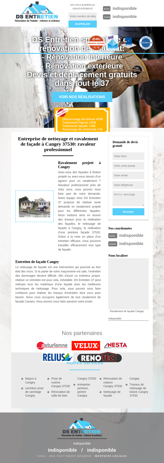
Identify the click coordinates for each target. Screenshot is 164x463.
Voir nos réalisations (82, 97)
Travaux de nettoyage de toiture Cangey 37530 (139, 390)
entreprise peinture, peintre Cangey (83, 390)
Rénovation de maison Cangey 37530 (113, 382)
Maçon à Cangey (30, 380)
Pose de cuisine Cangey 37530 (60, 382)
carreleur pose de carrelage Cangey (34, 392)
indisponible (125, 8)
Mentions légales (111, 456)
